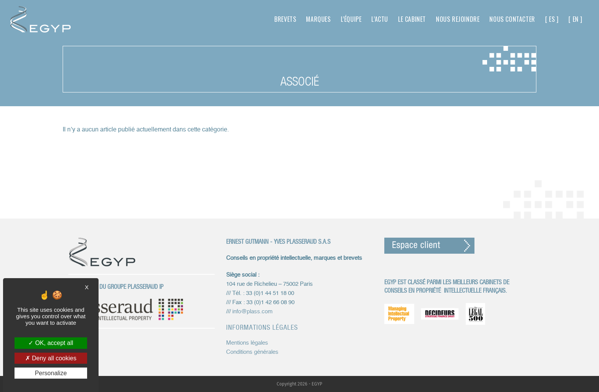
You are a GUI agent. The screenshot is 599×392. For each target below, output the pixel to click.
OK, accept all (50, 343)
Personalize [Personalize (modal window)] (51, 373)
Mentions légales (247, 343)
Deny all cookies (50, 358)
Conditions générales (252, 352)
